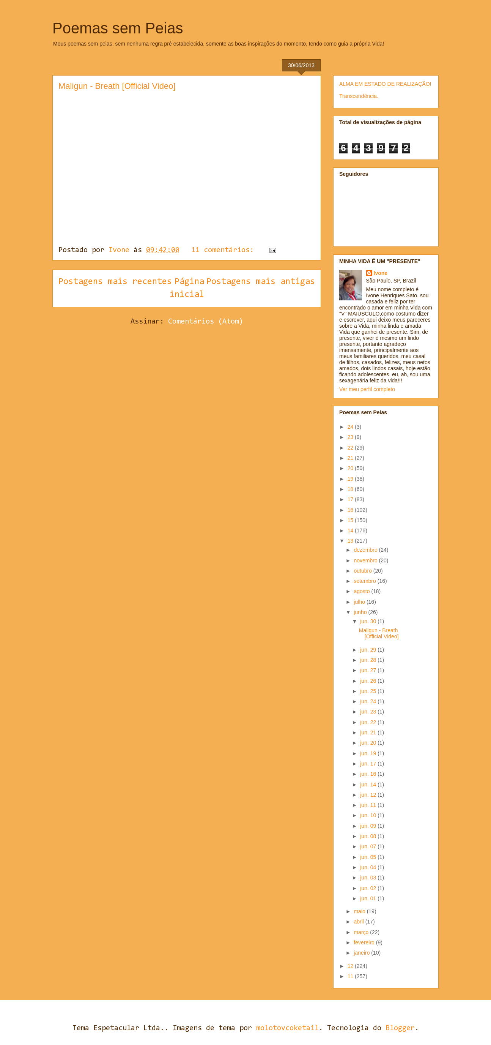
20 (351, 468)
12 (351, 966)
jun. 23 (369, 712)
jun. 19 (369, 753)
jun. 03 (369, 878)
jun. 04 (369, 867)
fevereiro (365, 942)
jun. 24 (369, 701)
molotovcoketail (287, 1028)
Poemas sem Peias (117, 28)
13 (351, 541)
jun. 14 (369, 784)
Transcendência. (358, 96)
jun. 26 (369, 681)
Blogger (400, 1028)
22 (351, 448)
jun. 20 (369, 743)
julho (360, 602)
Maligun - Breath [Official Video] (117, 86)
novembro (366, 560)
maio (360, 911)
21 (351, 458)
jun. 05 (369, 857)
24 (351, 427)
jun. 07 (369, 846)
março (362, 932)
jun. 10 (369, 815)
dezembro (366, 550)
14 (351, 530)
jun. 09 (369, 826)
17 (351, 499)
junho (361, 612)
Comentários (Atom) (205, 321)
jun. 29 (369, 650)
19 (351, 479)
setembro (365, 581)
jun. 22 (369, 722)
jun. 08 (369, 836)
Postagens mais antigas (260, 281)
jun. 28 (369, 660)
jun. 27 (369, 670)
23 (351, 437)
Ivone (381, 273)
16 (351, 510)
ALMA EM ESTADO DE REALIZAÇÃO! (385, 84)
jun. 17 (369, 764)
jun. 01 (369, 898)
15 (351, 520)
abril (359, 922)
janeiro (362, 953)
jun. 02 (369, 888)
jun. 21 (369, 732)
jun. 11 (369, 805)
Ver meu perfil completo (367, 389)
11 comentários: (224, 250)
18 (351, 489)
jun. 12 (369, 795)
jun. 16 (369, 774)
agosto (362, 591)
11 (351, 976)
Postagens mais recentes (115, 281)
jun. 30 (369, 621)
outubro (363, 571)
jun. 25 (369, 691)
